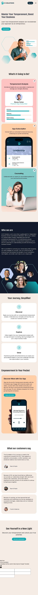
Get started (6, 29)
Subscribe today (9, 395)
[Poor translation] (1, 566)
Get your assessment (19, 539)
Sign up (30, 3)
